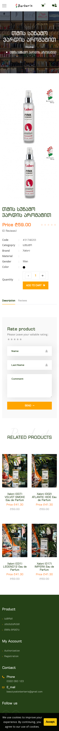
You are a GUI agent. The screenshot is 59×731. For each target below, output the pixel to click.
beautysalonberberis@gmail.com (25, 691)
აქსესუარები (12, 624)
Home (29, 47)
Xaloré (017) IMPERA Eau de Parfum (44, 566)
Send (29, 405)
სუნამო (27, 245)
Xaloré (26, 250)
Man (25, 261)
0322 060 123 (15, 681)
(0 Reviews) (9, 230)
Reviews (22, 300)
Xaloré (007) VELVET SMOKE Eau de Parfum (15, 497)
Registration (11, 656)
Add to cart (35, 285)
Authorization (12, 650)
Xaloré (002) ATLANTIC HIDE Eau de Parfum (44, 497)
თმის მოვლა (11, 629)
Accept (50, 721)
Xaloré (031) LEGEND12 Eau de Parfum (15, 566)
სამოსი (8, 618)
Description (8, 300)
